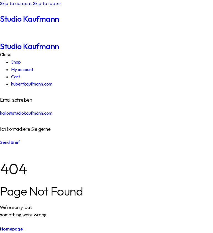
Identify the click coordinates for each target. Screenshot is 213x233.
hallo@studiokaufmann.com (26, 113)
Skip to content (16, 3)
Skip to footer (47, 3)
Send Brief (10, 142)
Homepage (11, 229)
